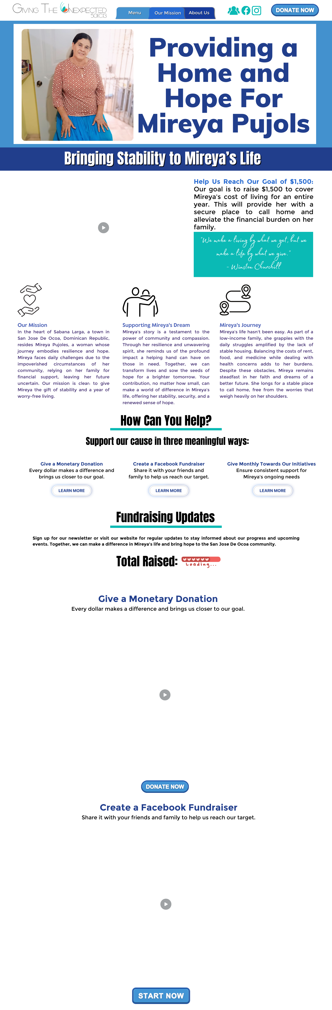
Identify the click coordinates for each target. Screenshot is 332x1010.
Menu (134, 12)
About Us (199, 12)
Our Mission (168, 13)
